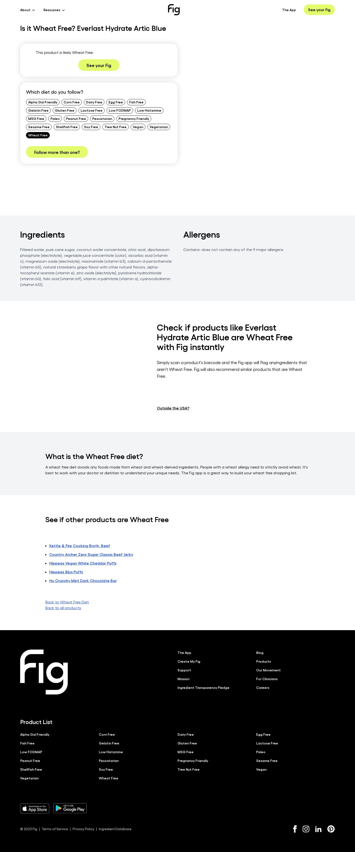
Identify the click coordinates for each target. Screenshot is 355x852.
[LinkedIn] (318, 829)
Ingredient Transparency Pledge (203, 687)
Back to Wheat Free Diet (67, 601)
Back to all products (63, 607)
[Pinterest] (331, 828)
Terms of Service (55, 829)
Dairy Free (94, 102)
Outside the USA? (173, 407)
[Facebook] (295, 828)
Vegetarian (159, 127)
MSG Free (36, 118)
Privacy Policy (83, 829)
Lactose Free (91, 110)
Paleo (55, 118)
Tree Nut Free (115, 127)
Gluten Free (64, 110)
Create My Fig (189, 661)
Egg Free (116, 102)
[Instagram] (306, 828)
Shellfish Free (67, 127)
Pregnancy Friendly (133, 118)
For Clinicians (267, 678)
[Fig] (174, 10)
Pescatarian (102, 118)
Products (263, 661)
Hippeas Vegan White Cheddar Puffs (83, 562)
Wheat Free (38, 135)
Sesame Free (39, 127)
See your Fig (319, 9)
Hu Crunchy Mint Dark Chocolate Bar (83, 580)
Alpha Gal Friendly (42, 102)
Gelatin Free (38, 110)
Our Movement (268, 670)
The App (289, 10)
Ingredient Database (115, 829)
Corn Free (72, 102)
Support (184, 670)
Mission (183, 678)
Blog (259, 652)
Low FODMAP (120, 110)
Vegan (138, 127)
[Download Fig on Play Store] (70, 808)
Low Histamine (149, 110)
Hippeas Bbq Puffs (66, 571)
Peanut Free (76, 118)
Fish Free (136, 102)
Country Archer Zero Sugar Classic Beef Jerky (91, 554)
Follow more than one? (57, 152)
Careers (262, 687)
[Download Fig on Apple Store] (34, 808)
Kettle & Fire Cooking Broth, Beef (79, 545)
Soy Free (91, 127)
